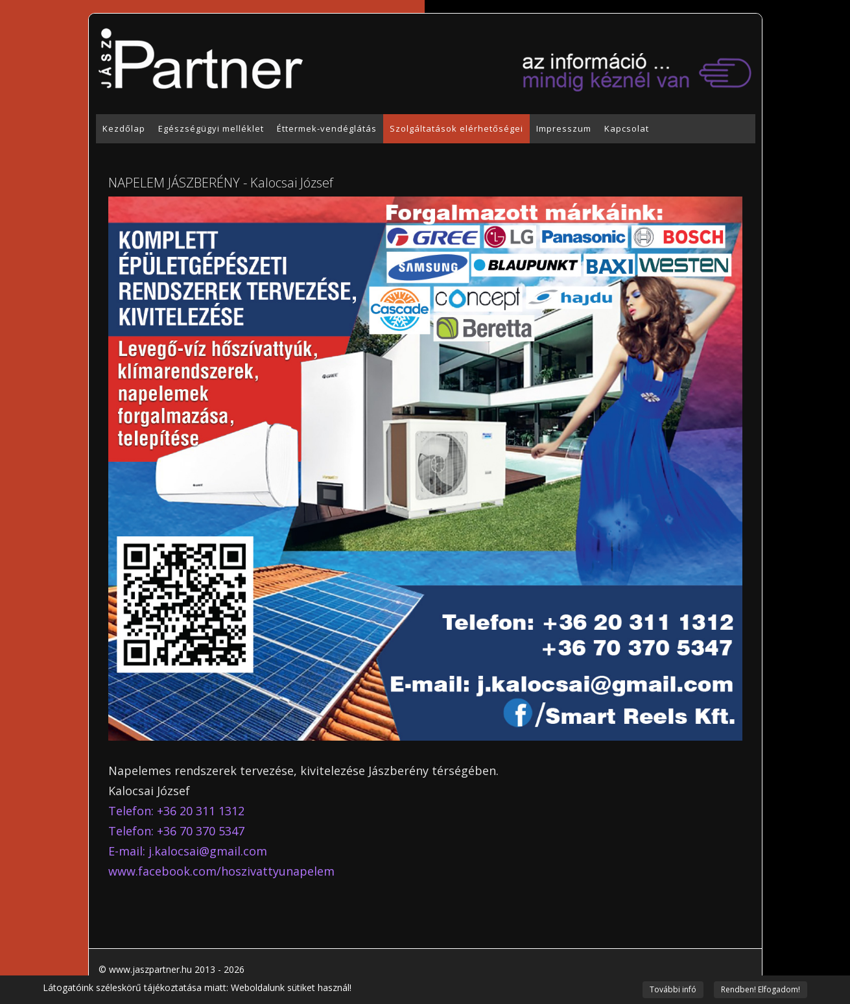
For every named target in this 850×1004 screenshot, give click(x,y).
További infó (673, 989)
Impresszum (563, 128)
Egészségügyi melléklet (211, 128)
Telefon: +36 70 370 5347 (176, 831)
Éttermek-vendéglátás (327, 128)
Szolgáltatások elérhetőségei (456, 128)
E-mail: (187, 851)
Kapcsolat (626, 128)
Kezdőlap (123, 128)
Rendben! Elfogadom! (760, 989)
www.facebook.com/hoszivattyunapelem (221, 871)
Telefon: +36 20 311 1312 (176, 811)
